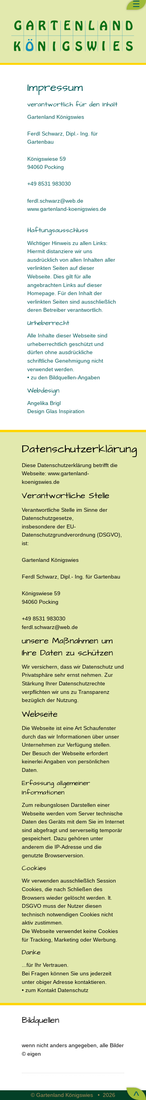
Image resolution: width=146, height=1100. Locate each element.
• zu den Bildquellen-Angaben (63, 377)
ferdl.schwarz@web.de (55, 201)
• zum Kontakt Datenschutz (55, 990)
